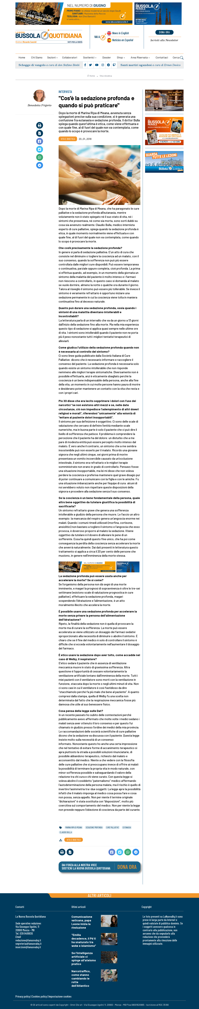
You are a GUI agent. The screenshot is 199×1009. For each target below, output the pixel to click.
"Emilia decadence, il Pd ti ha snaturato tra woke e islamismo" (83, 940)
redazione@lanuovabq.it (28, 940)
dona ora (164, 32)
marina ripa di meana (73, 827)
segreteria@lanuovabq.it (28, 943)
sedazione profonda (94, 827)
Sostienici (88, 57)
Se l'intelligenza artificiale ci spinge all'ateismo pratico (83, 958)
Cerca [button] (178, 58)
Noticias (122, 40)
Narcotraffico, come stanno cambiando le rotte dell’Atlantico (80, 978)
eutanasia (127, 827)
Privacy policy (22, 996)
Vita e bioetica (106, 76)
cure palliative (112, 827)
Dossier (106, 57)
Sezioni (51, 57)
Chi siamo (36, 57)
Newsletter (164, 40)
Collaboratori (69, 57)
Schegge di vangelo (32, 65)
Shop (120, 57)
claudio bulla (66, 832)
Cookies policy (39, 996)
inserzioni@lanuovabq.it (28, 947)
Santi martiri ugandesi (136, 65)
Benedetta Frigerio (39, 105)
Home (21, 57)
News (120, 33)
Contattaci (162, 57)
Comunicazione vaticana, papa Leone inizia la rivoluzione (81, 922)
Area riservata (139, 57)
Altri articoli (99, 895)
